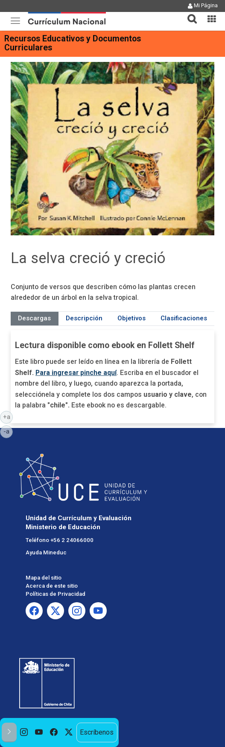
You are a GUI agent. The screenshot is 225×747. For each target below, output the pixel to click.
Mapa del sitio (43, 577)
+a (8, 416)
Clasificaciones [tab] (184, 318)
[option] (24, 733)
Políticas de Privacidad (55, 594)
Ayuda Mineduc (46, 552)
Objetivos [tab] (131, 318)
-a (8, 431)
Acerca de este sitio (52, 586)
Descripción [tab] (84, 318)
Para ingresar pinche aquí (76, 373)
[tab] (189, 13)
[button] (189, 13)
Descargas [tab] (34, 318)
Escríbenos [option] (97, 732)
